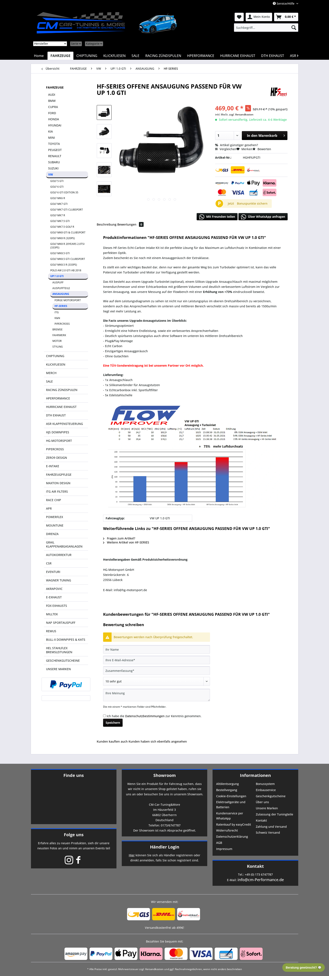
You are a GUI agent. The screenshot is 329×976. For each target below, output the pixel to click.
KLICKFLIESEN (55, 364)
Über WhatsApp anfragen (263, 216)
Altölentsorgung (227, 784)
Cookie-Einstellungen (231, 796)
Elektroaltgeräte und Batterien (230, 804)
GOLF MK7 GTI (59, 204)
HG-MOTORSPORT (59, 441)
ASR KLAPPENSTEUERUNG (64, 424)
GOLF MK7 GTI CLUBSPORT (66, 209)
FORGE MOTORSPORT (68, 300)
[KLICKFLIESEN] (114, 56)
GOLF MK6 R (57, 198)
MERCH (51, 373)
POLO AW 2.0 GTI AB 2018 (65, 270)
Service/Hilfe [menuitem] (284, 3)
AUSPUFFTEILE (61, 288)
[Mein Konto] (259, 17)
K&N (57, 318)
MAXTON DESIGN (58, 483)
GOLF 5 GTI (57, 181)
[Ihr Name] (156, 649)
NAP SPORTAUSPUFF (60, 623)
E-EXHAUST (54, 597)
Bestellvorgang (226, 790)
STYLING (57, 346)
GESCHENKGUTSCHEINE (63, 661)
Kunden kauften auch (112, 741)
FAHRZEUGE (55, 87)
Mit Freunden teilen (217, 216)
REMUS (51, 631)
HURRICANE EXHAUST (61, 407)
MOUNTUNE (54, 525)
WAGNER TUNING (58, 580)
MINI (51, 138)
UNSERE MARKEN (58, 669)
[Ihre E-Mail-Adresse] (156, 660)
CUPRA (53, 107)
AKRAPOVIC (54, 589)
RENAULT (54, 156)
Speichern (113, 723)
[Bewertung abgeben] (156, 681)
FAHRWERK (59, 335)
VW (50, 174)
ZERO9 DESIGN (56, 458)
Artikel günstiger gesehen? (236, 145)
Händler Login (164, 847)
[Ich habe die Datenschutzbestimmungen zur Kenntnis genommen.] (104, 715)
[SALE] (135, 56)
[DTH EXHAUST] (272, 56)
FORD (52, 113)
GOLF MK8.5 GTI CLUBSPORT (67, 259)
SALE (49, 381)
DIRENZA (52, 534)
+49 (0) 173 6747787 (259, 874)
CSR (49, 563)
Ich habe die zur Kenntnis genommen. (154, 716)
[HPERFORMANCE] (200, 56)
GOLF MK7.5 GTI (60, 221)
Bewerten (261, 149)
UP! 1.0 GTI (57, 276)
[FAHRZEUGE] (60, 56)
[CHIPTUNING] (86, 56)
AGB (219, 843)
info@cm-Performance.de (261, 879)
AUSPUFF (57, 282)
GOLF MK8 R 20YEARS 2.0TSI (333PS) (67, 245)
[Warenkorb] (286, 17)
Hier (132, 855)
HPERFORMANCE (58, 398)
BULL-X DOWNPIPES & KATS (65, 640)
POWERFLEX (54, 517)
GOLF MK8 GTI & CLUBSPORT (67, 232)
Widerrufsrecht (227, 830)
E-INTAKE (52, 466)
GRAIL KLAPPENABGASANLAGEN (64, 544)
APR (49, 508)
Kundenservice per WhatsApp (229, 815)
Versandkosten (154, 969)
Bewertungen (130, 224)
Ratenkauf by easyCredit (233, 824)
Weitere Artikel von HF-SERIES (126, 542)
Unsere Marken (267, 808)
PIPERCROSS (62, 324)
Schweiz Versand (268, 832)
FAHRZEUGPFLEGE (58, 475)
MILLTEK (52, 614)
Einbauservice (266, 790)
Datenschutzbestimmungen (145, 716)
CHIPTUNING (55, 356)
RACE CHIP (53, 500)
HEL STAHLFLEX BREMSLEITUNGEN (59, 650)
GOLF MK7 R (57, 215)
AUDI (51, 95)
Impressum (224, 849)
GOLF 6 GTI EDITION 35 (64, 192)
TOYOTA (54, 144)
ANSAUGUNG (60, 294)
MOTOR (57, 341)
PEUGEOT (55, 150)
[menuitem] (266, 27)
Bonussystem (265, 784)
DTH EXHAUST (56, 415)
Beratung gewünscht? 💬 (303, 967)
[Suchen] (293, 27)
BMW (52, 101)
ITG (57, 312)
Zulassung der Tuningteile (274, 814)
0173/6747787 (171, 825)
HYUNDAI (54, 125)
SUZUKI (53, 168)
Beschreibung (106, 224)
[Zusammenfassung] (156, 670)
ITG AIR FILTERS (57, 491)
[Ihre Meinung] (156, 695)
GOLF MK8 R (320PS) (62, 238)
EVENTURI (53, 572)
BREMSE (57, 329)
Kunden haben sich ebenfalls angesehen (158, 741)
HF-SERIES (61, 306)
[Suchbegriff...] (266, 27)
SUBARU (54, 162)
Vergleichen (226, 149)
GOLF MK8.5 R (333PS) (63, 264)
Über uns (262, 802)
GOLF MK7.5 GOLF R (62, 227)
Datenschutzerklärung (232, 837)
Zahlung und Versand (271, 827)
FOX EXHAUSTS (56, 606)
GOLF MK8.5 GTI (60, 253)
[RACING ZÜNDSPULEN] (163, 56)
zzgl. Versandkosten (241, 114)
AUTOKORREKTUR (58, 555)
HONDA (53, 119)
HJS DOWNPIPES (57, 432)
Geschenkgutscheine (271, 796)
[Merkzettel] (239, 17)
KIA (50, 131)
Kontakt (261, 820)
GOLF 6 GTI (57, 187)
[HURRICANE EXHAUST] (237, 56)
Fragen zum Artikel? (119, 538)
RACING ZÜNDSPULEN (61, 390)
